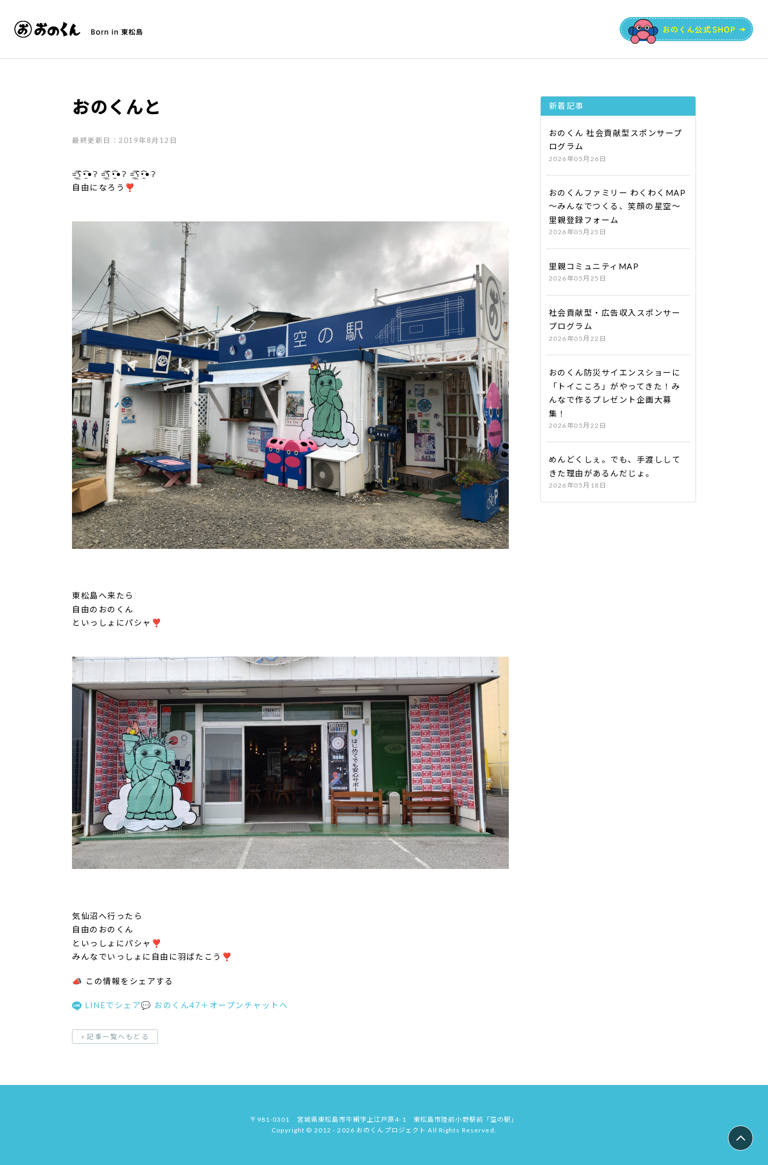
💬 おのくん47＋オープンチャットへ (214, 1005)
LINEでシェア (106, 1005)
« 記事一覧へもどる (115, 1040)
